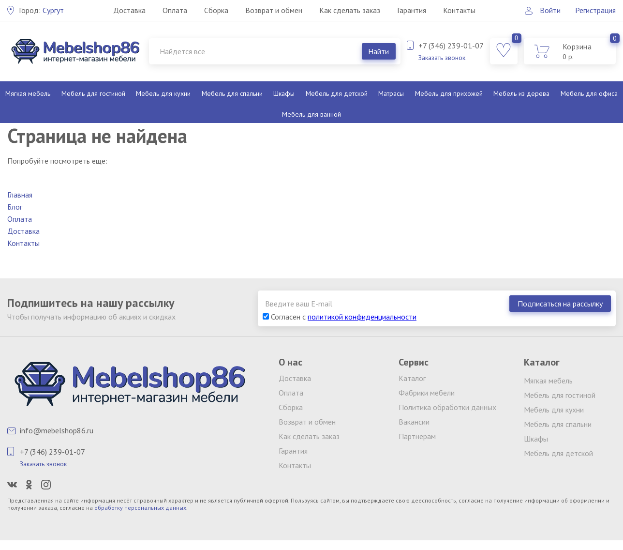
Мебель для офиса (589, 93)
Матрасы (391, 93)
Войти (550, 10)
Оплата (175, 10)
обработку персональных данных (140, 507)
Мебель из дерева (521, 93)
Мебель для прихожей (449, 93)
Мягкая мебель (27, 93)
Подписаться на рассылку (560, 303)
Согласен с (339, 316)
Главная (19, 194)
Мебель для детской (337, 93)
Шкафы (284, 93)
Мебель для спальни (232, 93)
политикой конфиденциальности (362, 316)
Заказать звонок (441, 57)
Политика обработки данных (447, 407)
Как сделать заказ (349, 10)
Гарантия (411, 10)
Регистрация (595, 10)
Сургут (41, 10)
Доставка (129, 10)
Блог (14, 207)
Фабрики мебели (427, 392)
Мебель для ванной (311, 114)
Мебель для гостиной (93, 93)
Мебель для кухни (163, 93)
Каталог (412, 378)
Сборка (216, 10)
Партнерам (417, 436)
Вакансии (414, 422)
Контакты (459, 10)
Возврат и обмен (273, 10)
